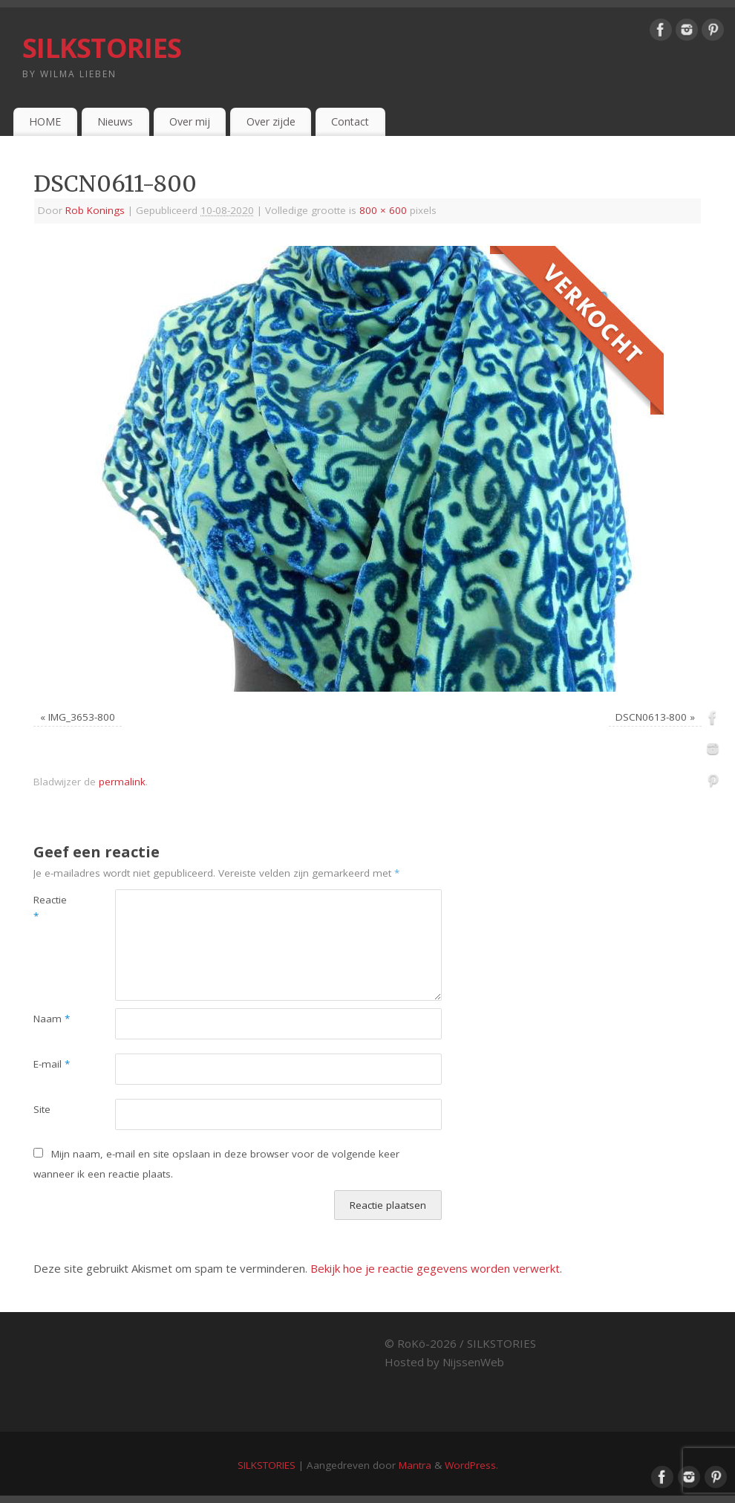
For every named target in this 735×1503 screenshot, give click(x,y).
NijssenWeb (473, 1361)
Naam (51, 1018)
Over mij (189, 121)
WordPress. (471, 1465)
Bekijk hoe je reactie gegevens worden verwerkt (435, 1268)
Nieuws (115, 121)
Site (41, 1109)
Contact (350, 121)
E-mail (51, 1064)
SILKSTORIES (101, 48)
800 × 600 (383, 210)
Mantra (415, 1465)
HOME (45, 121)
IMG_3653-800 (81, 717)
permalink (122, 781)
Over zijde (270, 121)
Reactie (50, 908)
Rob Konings (95, 210)
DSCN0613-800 (651, 717)
